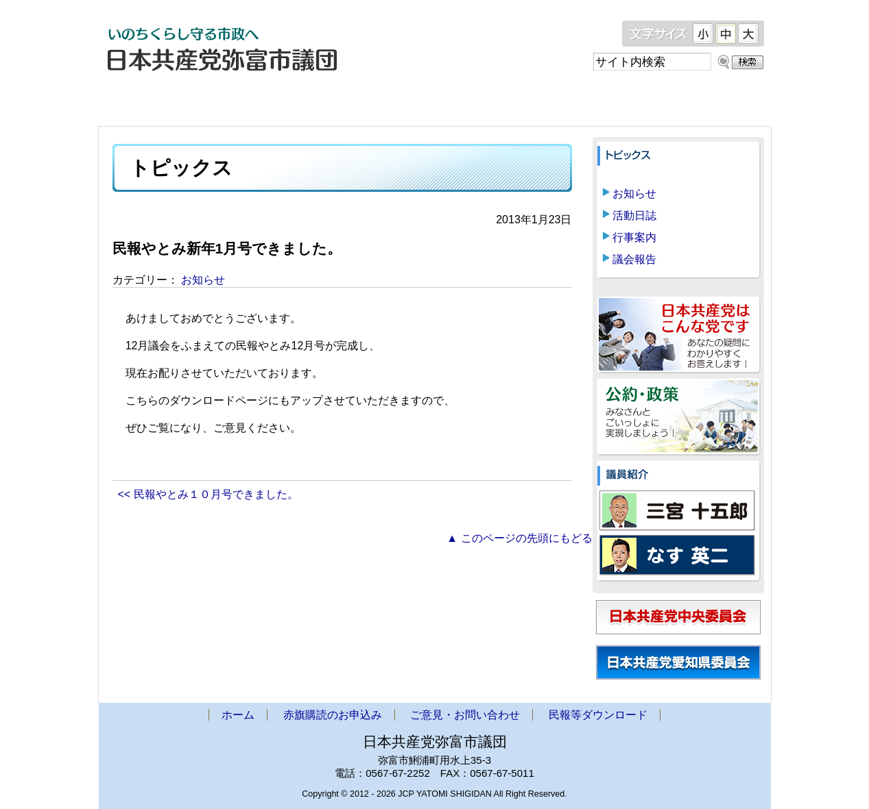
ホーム (188, 103)
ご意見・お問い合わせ (517, 103)
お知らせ (203, 280)
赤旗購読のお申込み (352, 103)
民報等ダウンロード (681, 103)
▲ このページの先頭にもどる (519, 538)
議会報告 (634, 259)
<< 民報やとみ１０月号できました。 (208, 494)
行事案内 (634, 237)
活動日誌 (634, 215)
